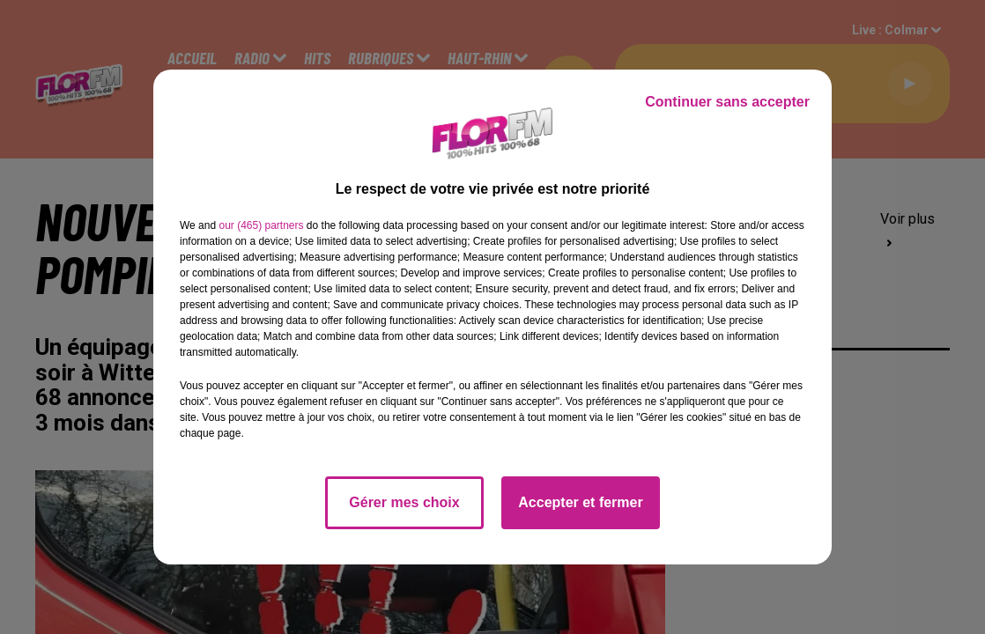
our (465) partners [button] (260, 225)
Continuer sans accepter (727, 101)
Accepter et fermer (580, 502)
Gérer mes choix (404, 502)
